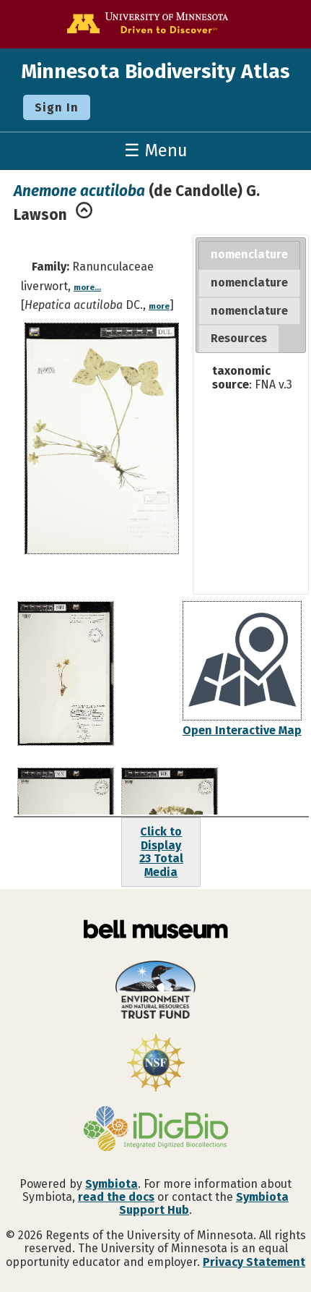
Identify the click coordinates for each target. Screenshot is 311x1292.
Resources (239, 338)
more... (87, 287)
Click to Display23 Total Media (161, 851)
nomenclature (249, 254)
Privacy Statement (254, 1262)
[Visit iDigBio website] (155, 1130)
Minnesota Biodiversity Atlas (155, 71)
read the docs (116, 1197)
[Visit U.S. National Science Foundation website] (155, 1064)
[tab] (249, 255)
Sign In (57, 107)
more (159, 306)
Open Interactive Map (242, 730)
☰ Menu (156, 150)
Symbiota (111, 1184)
